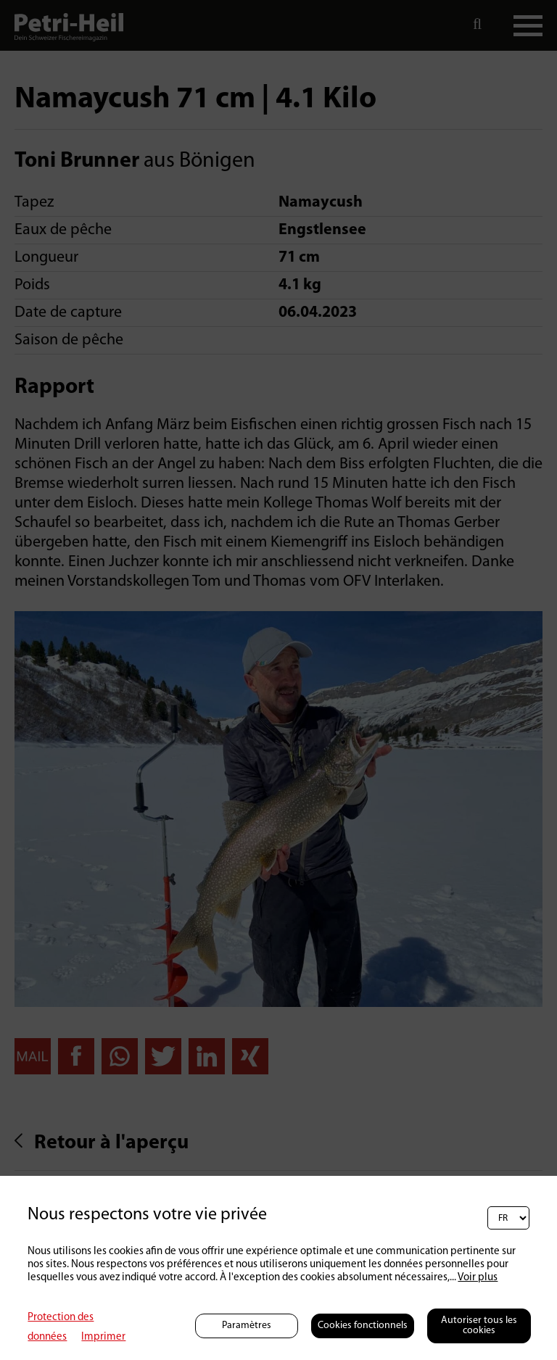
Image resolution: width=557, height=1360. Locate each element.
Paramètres (246, 1325)
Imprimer (103, 1337)
